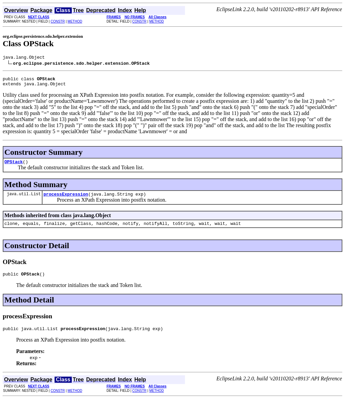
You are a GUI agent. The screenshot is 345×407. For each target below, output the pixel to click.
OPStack (13, 166)
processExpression (65, 199)
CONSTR (58, 21)
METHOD (75, 21)
